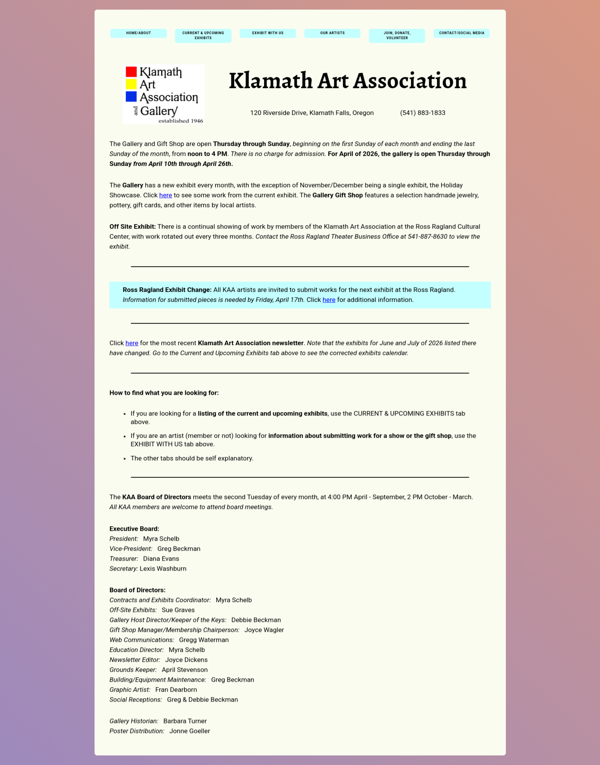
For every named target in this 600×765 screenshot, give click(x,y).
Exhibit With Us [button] (268, 35)
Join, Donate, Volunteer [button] (396, 37)
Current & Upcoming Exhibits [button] (203, 37)
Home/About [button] (139, 35)
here (166, 196)
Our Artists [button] (332, 35)
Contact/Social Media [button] (461, 35)
